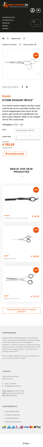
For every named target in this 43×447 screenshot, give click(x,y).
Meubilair (6, 23)
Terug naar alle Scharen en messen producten (21, 311)
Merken (5, 26)
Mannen (5, 28)
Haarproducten (8, 17)
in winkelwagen (14, 154)
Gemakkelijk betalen (12, 418)
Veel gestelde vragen (12, 411)
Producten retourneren (12, 415)
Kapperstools (7, 20)
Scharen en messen (9, 44)
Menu (27, 443)
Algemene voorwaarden (13, 422)
